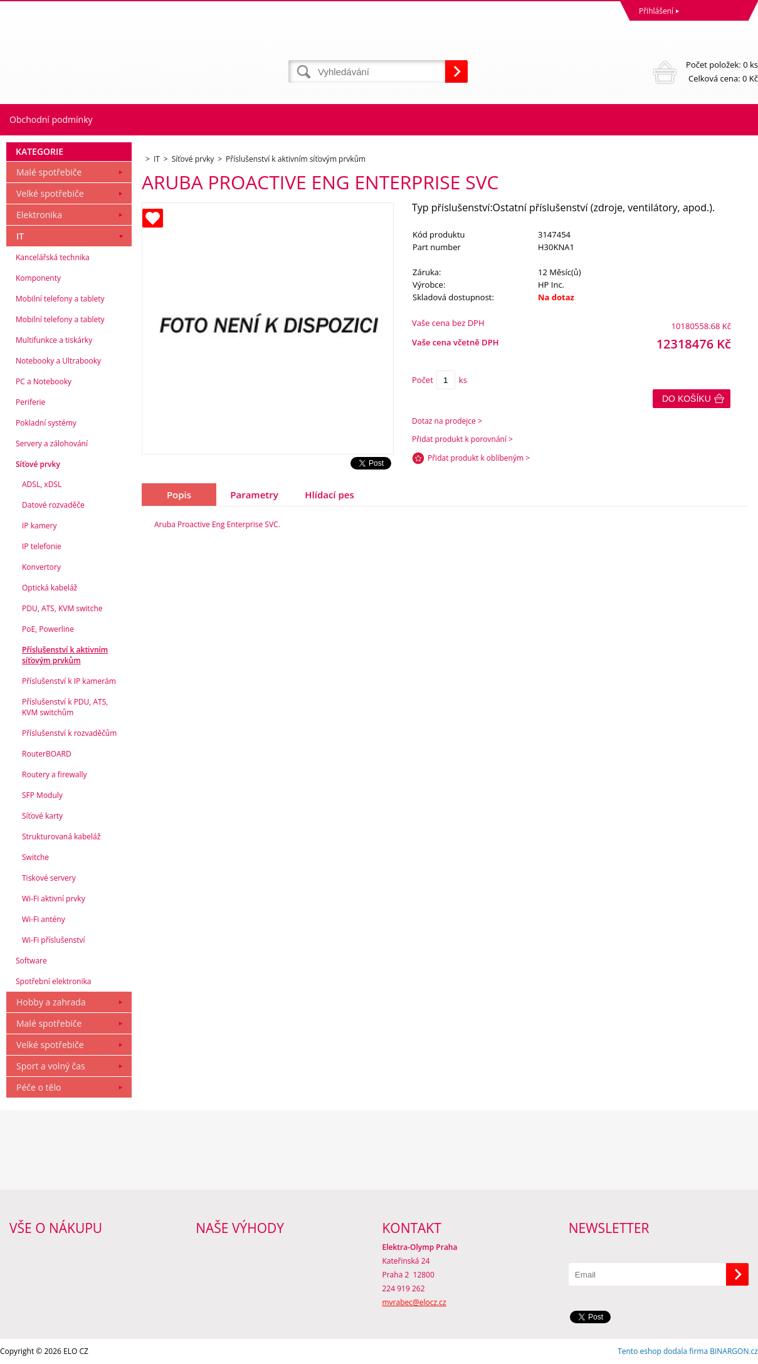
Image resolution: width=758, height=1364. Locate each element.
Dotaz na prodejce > (447, 421)
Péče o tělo (38, 1087)
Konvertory (41, 567)
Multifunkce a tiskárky (54, 340)
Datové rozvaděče (53, 505)
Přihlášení (656, 11)
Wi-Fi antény (43, 919)
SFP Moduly (42, 795)
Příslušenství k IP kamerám (69, 681)
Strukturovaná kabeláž (61, 836)
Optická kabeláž (49, 587)
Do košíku (686, 399)
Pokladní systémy (46, 422)
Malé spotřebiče (49, 172)
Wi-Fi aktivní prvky (53, 898)
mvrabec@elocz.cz (414, 1302)
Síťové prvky (38, 464)
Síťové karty (42, 816)
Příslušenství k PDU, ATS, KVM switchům (65, 707)
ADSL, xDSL (41, 484)
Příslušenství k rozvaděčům (69, 733)
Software (31, 960)
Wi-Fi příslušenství (53, 940)
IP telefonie (41, 546)
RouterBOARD (46, 753)
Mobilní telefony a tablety (60, 298)
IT (20, 236)
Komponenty (38, 278)
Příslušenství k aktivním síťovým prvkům (65, 655)
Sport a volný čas (50, 1066)
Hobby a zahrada (51, 1002)
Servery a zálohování (52, 443)
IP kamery (39, 525)
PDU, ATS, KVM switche (62, 608)
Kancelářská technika (53, 257)
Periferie (30, 402)
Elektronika (39, 215)
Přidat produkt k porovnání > (462, 439)
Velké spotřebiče (50, 193)
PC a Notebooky (43, 381)
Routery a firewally (54, 774)
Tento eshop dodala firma (663, 1351)
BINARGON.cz (734, 1351)
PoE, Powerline (48, 629)
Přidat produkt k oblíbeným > (479, 458)
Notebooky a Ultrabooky (58, 360)
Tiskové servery (49, 878)
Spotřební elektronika (53, 981)
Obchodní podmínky (51, 119)
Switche (35, 857)
